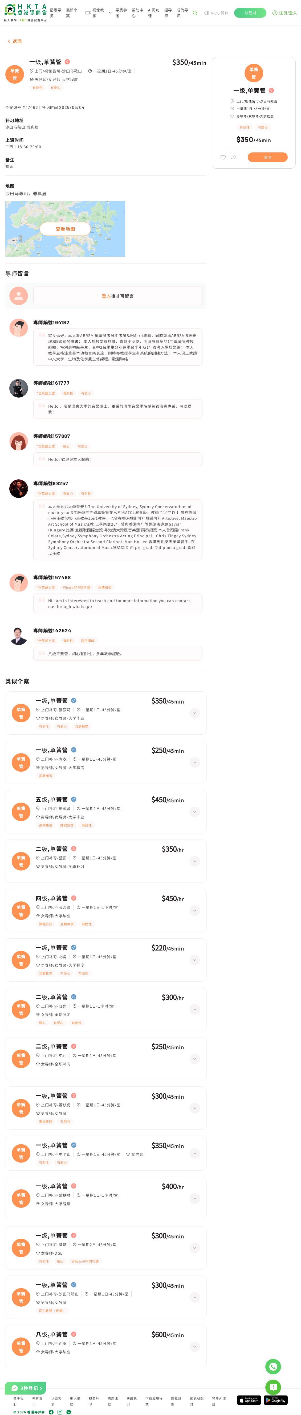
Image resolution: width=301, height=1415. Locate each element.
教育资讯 (37, 1401)
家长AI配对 (197, 1401)
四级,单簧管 (52, 898)
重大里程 (75, 1401)
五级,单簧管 (52, 799)
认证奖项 (56, 1401)
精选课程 (113, 1401)
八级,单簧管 (52, 1334)
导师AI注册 (219, 1401)
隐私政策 (176, 1401)
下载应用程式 (154, 1401)
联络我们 (132, 1401)
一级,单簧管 (45, 62)
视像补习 (94, 1401)
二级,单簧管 (52, 849)
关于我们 (18, 1401)
